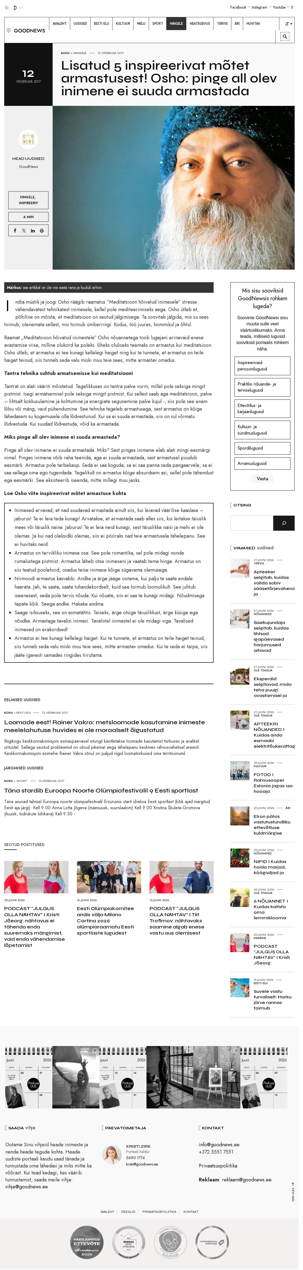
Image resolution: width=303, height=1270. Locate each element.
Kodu (65, 53)
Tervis (259, 563)
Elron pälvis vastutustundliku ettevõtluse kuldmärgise (272, 825)
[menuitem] (59, 23)
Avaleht (107, 1213)
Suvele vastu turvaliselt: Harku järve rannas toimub (273, 1000)
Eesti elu (23, 712)
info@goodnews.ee (219, 1145)
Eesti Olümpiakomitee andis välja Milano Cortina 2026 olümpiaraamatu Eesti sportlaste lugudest (105, 920)
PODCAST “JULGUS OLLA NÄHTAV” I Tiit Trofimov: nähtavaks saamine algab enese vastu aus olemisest (177, 920)
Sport (21, 781)
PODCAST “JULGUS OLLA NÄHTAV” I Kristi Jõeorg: (272, 955)
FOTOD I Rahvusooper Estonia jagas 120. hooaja (274, 783)
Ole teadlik (263, 670)
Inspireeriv (28, 203)
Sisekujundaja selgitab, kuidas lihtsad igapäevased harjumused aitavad (271, 636)
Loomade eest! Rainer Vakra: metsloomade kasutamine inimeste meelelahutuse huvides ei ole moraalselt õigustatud (104, 726)
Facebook (238, 7)
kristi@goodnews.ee (142, 1165)
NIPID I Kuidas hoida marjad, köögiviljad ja (270, 867)
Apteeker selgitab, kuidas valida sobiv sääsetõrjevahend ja (274, 583)
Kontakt (191, 1213)
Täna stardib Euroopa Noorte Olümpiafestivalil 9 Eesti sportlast (101, 790)
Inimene (260, 938)
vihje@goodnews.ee (26, 1187)
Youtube (279, 7)
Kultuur (260, 766)
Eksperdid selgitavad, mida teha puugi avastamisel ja (273, 687)
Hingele (79, 53)
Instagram (259, 7)
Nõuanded (263, 614)
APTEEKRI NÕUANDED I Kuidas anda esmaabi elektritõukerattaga (276, 735)
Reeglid (128, 1213)
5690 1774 (135, 1159)
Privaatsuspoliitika (218, 1166)
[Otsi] (284, 523)
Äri (287, 808)
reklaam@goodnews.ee (247, 1180)
